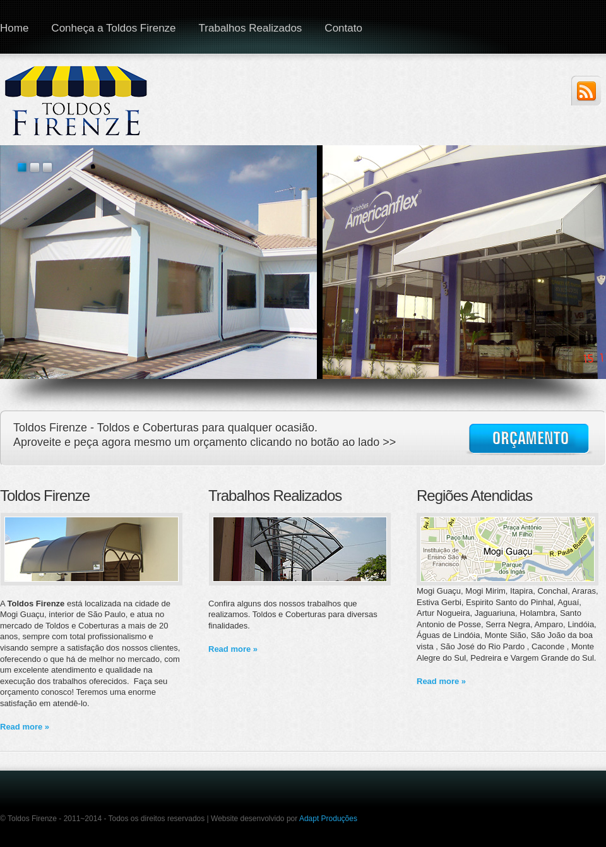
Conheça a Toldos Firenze (113, 28)
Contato (343, 28)
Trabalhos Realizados (250, 28)
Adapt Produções (328, 818)
